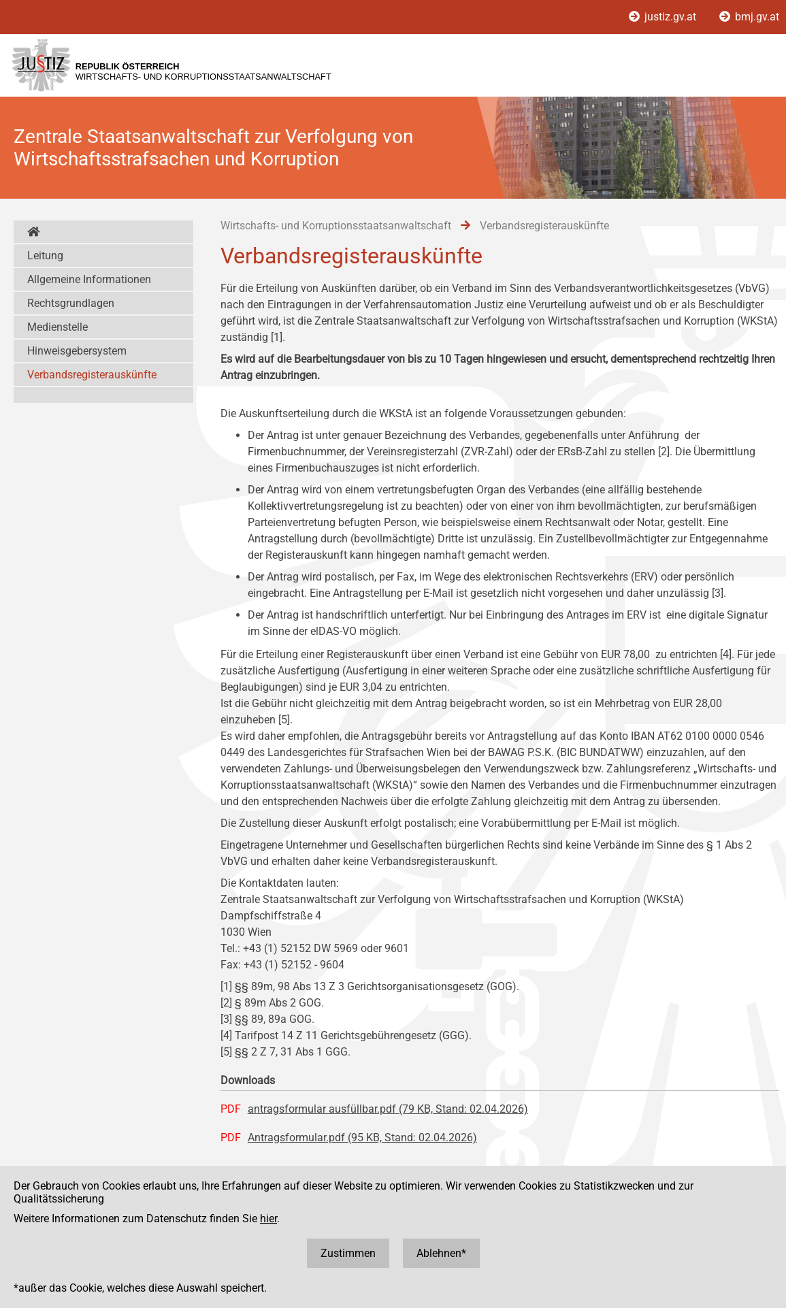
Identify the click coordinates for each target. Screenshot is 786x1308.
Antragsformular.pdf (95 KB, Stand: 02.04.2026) (362, 1137)
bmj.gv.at (749, 16)
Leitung (45, 255)
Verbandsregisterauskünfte (92, 374)
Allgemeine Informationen (89, 279)
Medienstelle (57, 327)
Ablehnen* (441, 1253)
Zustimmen (348, 1253)
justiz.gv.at (664, 16)
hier (268, 1218)
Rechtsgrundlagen (70, 303)
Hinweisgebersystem (77, 350)
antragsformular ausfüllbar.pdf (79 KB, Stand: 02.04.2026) (388, 1108)
